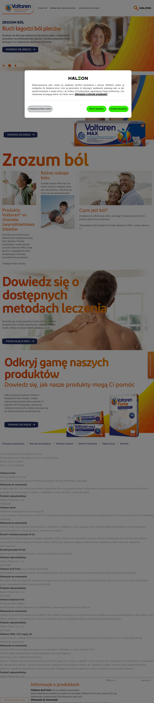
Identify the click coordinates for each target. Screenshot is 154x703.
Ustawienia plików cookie (40, 109)
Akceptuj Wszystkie (118, 109)
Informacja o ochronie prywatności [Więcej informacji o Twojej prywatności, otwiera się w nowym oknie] (91, 94)
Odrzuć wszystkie (96, 109)
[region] (78, 94)
